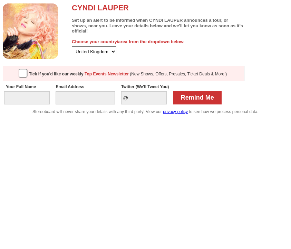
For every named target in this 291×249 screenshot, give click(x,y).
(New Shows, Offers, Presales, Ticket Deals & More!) (128, 74)
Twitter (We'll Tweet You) (145, 86)
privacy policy (175, 111)
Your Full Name (21, 86)
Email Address (70, 86)
